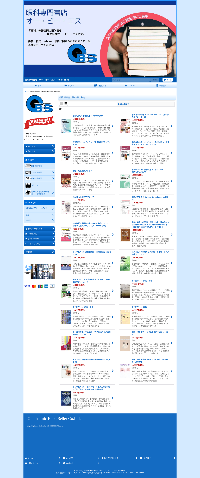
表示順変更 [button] (123, 104)
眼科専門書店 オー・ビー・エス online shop (47, 80)
